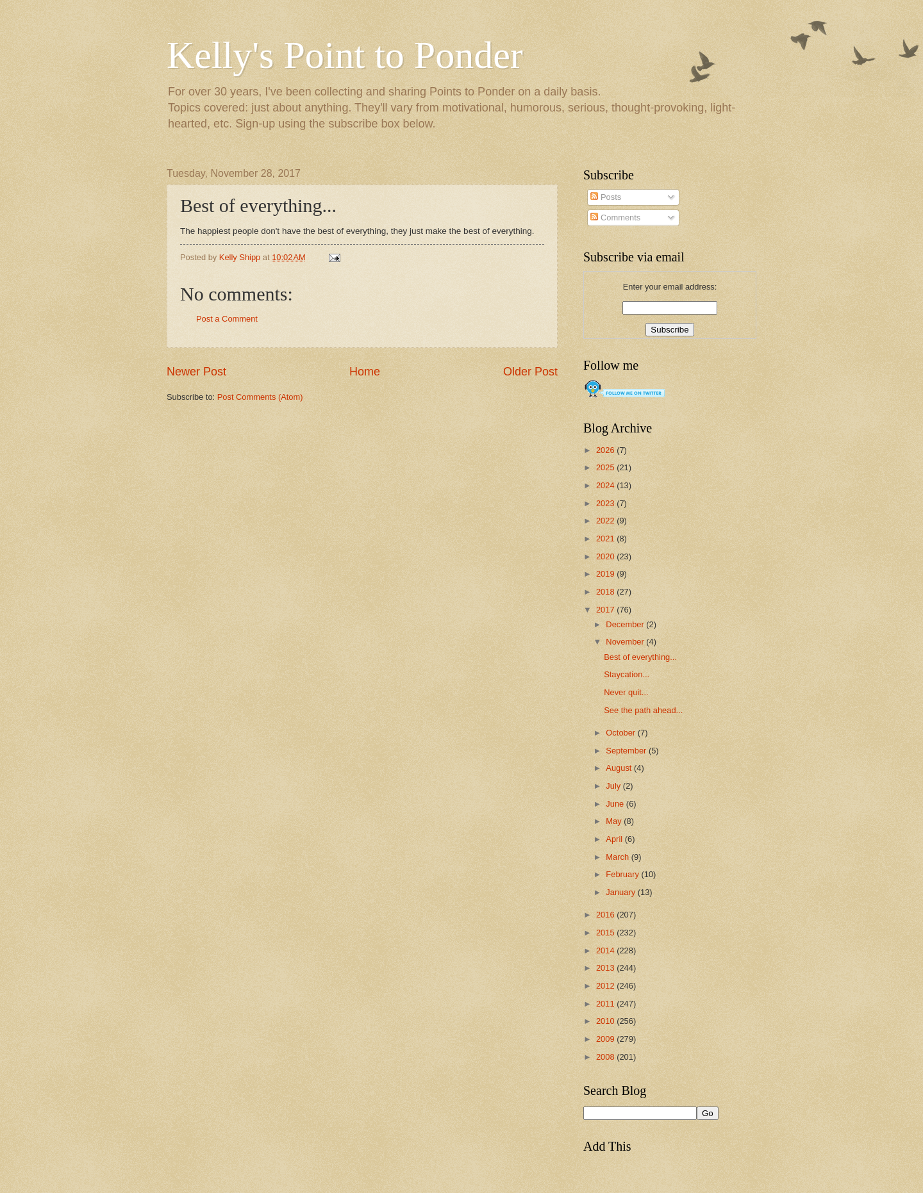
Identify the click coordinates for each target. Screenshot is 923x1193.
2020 (606, 556)
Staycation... (626, 674)
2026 (606, 450)
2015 (606, 932)
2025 (606, 467)
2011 (606, 1003)
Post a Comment (227, 319)
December (626, 624)
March (618, 857)
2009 (606, 1039)
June (616, 804)
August (620, 768)
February (623, 874)
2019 (606, 574)
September (627, 750)
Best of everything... (640, 657)
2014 (606, 950)
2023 (606, 503)
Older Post (530, 371)
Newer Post (196, 371)
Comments (615, 217)
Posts (605, 197)
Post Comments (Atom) (260, 397)
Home (364, 371)
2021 (606, 538)
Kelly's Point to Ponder (345, 55)
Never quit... (626, 692)
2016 (606, 914)
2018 (606, 591)
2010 (606, 1021)
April (615, 839)
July (614, 786)
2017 (606, 609)
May (615, 821)
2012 (606, 986)
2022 (606, 520)
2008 (606, 1057)
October (621, 732)
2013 (606, 968)
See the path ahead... (643, 710)
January (621, 892)
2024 (606, 485)
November (626, 641)
